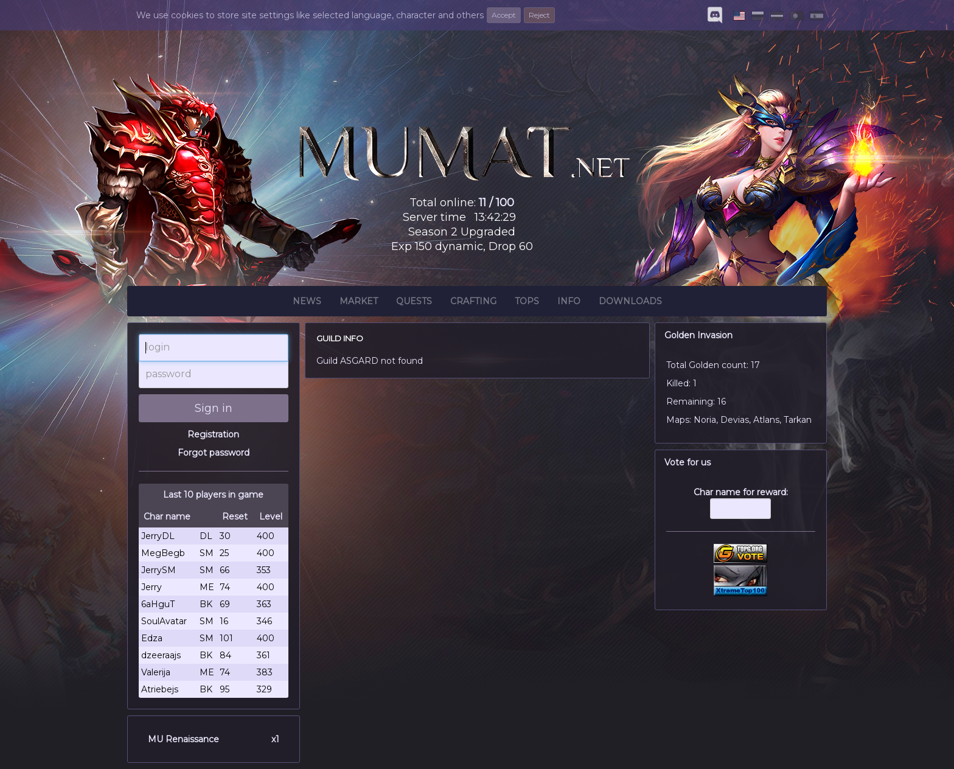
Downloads (630, 303)
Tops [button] (527, 303)
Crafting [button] (473, 303)
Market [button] (358, 303)
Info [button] (569, 303)
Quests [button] (414, 303)
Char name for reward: (741, 509)
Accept (504, 14)
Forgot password (213, 452)
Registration (213, 434)
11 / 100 (496, 202)
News (307, 303)
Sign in (213, 408)
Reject (539, 14)
